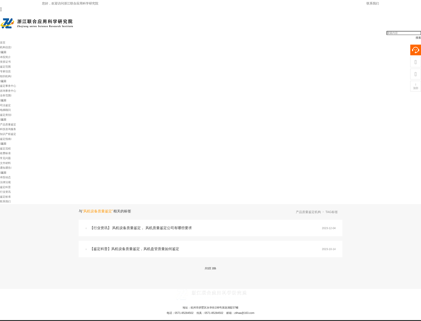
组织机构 (6, 76)
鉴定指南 (6, 139)
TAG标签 (331, 212)
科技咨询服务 (8, 129)
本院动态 (5, 177)
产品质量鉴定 (8, 124)
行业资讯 (5, 191)
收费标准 (5, 153)
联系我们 (372, 3)
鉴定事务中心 (8, 85)
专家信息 (5, 71)
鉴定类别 (6, 114)
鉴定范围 (5, 66)
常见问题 (5, 158)
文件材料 (5, 163)
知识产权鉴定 (8, 134)
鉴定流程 (5, 148)
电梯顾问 (5, 110)
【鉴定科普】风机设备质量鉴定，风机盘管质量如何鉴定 (134, 249)
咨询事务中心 (8, 90)
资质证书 (5, 61)
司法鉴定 (5, 105)
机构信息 (6, 47)
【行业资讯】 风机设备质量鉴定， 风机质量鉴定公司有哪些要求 (141, 228)
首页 (2, 42)
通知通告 (6, 167)
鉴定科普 (5, 187)
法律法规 (5, 182)
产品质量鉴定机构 (308, 212)
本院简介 (5, 57)
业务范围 (6, 95)
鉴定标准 (5, 196)
